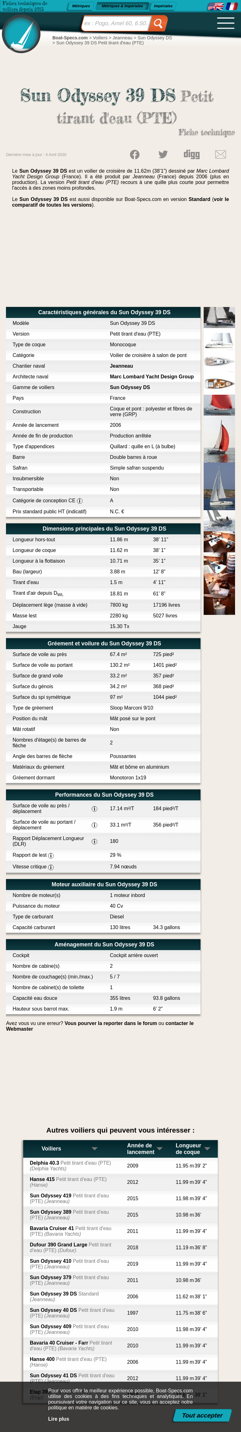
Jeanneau (121, 366)
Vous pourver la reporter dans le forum (111, 1023)
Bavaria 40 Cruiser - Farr (71, 1345)
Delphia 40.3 (70, 1165)
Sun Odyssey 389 (69, 1214)
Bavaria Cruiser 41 (70, 1231)
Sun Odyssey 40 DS (72, 1312)
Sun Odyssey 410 (69, 1263)
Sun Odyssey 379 (69, 1280)
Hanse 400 (68, 1362)
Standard (199, 199)
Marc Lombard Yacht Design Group (152, 376)
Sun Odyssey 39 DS (64, 1296)
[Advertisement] (120, 260)
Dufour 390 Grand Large (70, 1247)
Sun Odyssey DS (130, 387)
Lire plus (58, 1419)
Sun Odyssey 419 (69, 1198)
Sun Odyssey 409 (69, 1329)
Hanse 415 (68, 1182)
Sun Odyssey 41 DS (72, 1378)
